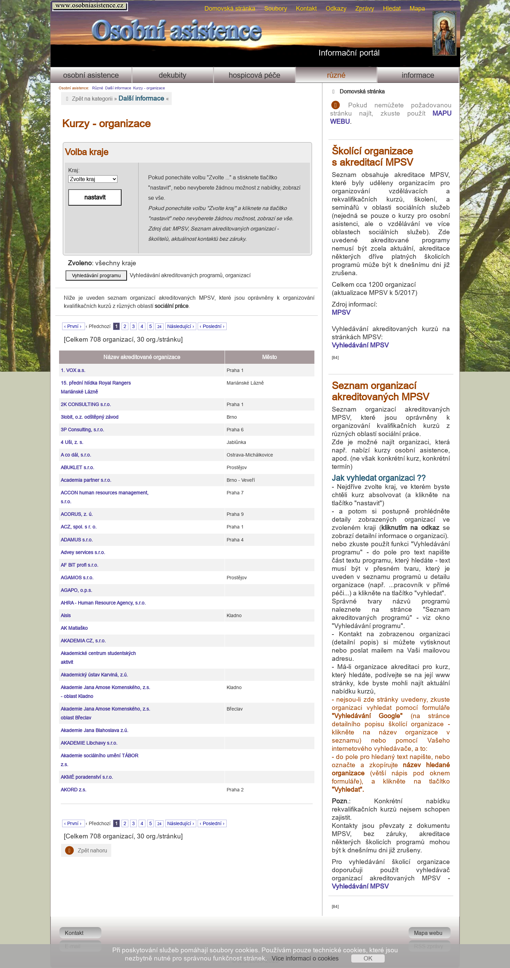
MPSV (341, 312)
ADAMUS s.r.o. (77, 539)
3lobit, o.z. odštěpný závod (89, 417)
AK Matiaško (74, 628)
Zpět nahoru (86, 850)
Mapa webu (428, 933)
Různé (336, 75)
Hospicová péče (254, 75)
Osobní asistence (91, 75)
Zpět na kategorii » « (116, 98)
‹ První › (73, 326)
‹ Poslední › (212, 326)
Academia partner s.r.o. (86, 480)
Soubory (275, 8)
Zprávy (364, 8)
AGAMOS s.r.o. (77, 577)
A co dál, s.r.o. (76, 455)
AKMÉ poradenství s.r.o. (87, 777)
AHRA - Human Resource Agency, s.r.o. (103, 603)
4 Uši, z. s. (72, 442)
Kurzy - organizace (149, 88)
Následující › (180, 326)
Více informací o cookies (305, 958)
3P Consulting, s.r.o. (82, 429)
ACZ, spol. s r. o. (79, 527)
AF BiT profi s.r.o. (79, 565)
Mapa (417, 8)
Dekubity (172, 75)
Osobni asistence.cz (90, 6)
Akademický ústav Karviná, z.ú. (94, 674)
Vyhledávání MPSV (360, 345)
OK (368, 958)
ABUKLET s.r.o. (77, 467)
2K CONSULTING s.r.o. (86, 404)
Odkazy (336, 8)
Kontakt (306, 8)
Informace (418, 75)
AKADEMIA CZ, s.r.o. (83, 640)
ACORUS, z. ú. (77, 514)
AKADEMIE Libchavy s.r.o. (89, 743)
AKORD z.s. (73, 789)
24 (159, 326)
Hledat (392, 8)
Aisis (66, 615)
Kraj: (92, 175)
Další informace (118, 88)
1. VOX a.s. (73, 370)
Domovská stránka (229, 8)
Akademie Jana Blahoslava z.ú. (94, 730)
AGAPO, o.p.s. (76, 590)
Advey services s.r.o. (83, 552)
